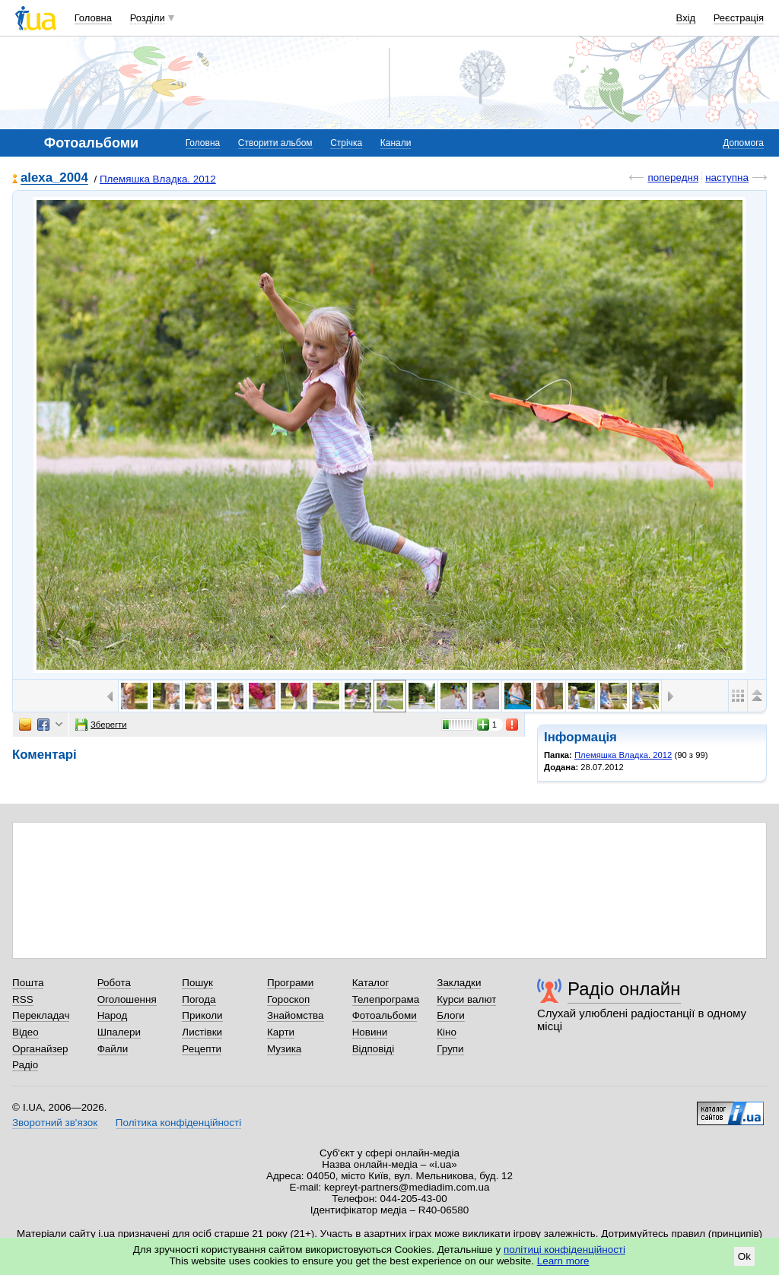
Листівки (202, 1032)
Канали (396, 143)
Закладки (459, 982)
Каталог (371, 982)
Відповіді (373, 1049)
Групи (450, 1049)
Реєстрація (739, 18)
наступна (727, 177)
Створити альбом (275, 143)
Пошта (27, 982)
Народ (112, 1015)
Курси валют (466, 999)
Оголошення (127, 999)
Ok (744, 1256)
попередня (672, 177)
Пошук (197, 982)
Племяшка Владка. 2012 (158, 179)
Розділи (147, 18)
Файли (113, 1049)
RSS (22, 999)
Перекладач (40, 1015)
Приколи (202, 1015)
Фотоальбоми (384, 1015)
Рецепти (201, 1049)
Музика (284, 1049)
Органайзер (40, 1049)
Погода (198, 999)
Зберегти (101, 724)
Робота (114, 982)
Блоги (451, 1015)
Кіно (446, 1032)
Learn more (563, 1261)
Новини (370, 1032)
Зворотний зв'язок (54, 1122)
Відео (25, 1032)
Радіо (25, 1064)
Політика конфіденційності (178, 1122)
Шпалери (119, 1032)
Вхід (686, 18)
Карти (280, 1032)
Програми (290, 982)
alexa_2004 (54, 178)
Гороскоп (288, 999)
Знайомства (295, 1015)
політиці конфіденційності (564, 1249)
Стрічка (346, 143)
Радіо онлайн (624, 988)
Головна (93, 18)
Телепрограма (386, 999)
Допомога (743, 143)
